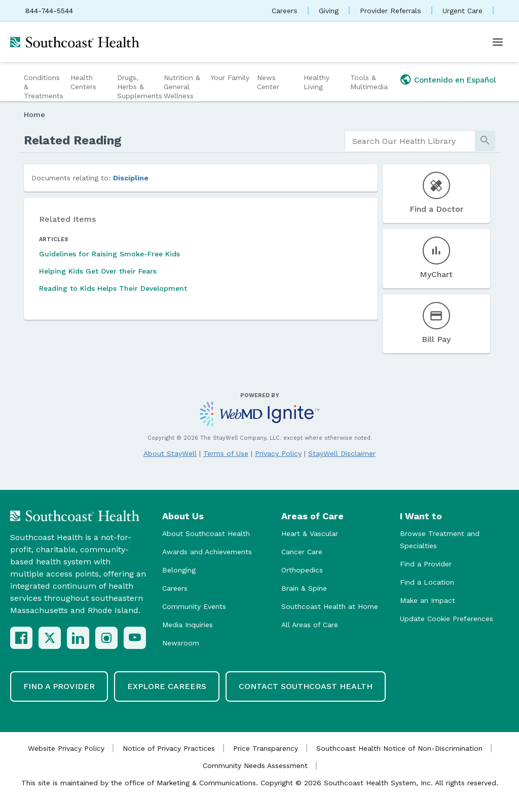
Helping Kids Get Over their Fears (98, 271)
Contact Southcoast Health (306, 686)
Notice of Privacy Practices (169, 748)
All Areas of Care (309, 625)
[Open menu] (498, 42)
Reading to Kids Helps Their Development (113, 288)
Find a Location (427, 582)
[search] (410, 141)
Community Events (194, 606)
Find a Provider (426, 564)
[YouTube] (135, 638)
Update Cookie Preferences (446, 619)
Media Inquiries (187, 625)
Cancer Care (301, 552)
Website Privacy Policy (66, 748)
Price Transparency (265, 748)
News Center (268, 82)
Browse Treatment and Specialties (439, 539)
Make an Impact (427, 600)
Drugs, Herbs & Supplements (139, 86)
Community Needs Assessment (255, 765)
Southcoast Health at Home (329, 606)
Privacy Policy (278, 453)
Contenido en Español (455, 80)
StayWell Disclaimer (342, 453)
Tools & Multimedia (369, 82)
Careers (285, 11)
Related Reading (73, 140)
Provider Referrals (390, 11)
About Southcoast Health (206, 533)
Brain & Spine (304, 588)
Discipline (131, 178)
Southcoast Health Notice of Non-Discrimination (399, 748)
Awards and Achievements (207, 552)
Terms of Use (225, 453)
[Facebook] (21, 638)
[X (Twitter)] (50, 638)
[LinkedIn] (78, 638)
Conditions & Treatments (43, 86)
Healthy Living (316, 82)
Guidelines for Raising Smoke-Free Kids (109, 254)
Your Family (229, 77)
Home (34, 114)
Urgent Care (462, 11)
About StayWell (170, 453)
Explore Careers (166, 686)
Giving (329, 11)
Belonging (179, 570)
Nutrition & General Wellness (182, 86)
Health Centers (83, 82)
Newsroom (180, 643)
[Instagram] (106, 638)
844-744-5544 (49, 11)
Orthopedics (302, 570)
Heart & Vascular (309, 533)
